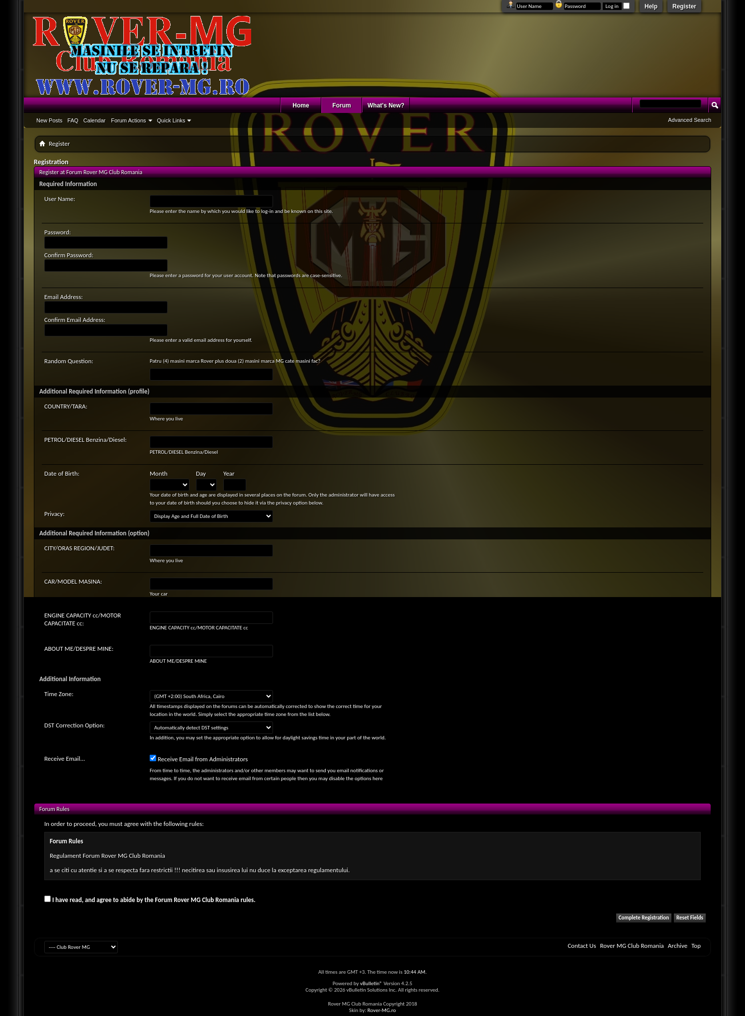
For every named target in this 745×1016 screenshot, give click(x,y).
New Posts (49, 120)
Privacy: (54, 513)
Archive (677, 945)
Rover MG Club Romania (632, 945)
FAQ (73, 120)
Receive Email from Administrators (199, 759)
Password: (57, 232)
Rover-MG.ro (382, 1010)
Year (229, 473)
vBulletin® (371, 983)
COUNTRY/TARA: (66, 406)
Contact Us (581, 945)
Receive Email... (64, 758)
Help (651, 6)
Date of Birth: (62, 473)
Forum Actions (128, 120)
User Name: (59, 199)
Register (684, 6)
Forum (341, 105)
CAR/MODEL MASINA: (73, 581)
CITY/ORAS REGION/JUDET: (79, 548)
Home (300, 105)
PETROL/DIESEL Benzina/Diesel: (85, 439)
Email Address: (63, 297)
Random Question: (68, 361)
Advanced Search (689, 120)
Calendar (95, 120)
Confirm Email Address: (74, 319)
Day (201, 473)
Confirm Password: (68, 255)
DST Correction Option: (74, 725)
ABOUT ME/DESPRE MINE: (78, 648)
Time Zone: (59, 694)
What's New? (386, 105)
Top (696, 945)
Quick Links (171, 120)
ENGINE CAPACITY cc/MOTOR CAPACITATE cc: (82, 619)
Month (159, 473)
